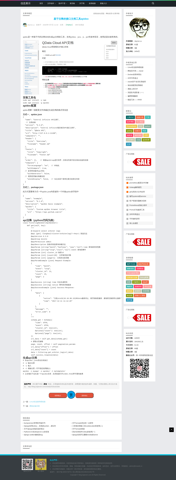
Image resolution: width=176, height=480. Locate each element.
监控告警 (146, 140)
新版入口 (103, 3)
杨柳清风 (130, 268)
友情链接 (92, 3)
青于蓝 (129, 300)
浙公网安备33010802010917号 (83, 472)
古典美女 (140, 268)
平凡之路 (147, 286)
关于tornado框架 (78, 429)
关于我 (81, 3)
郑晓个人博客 (140, 295)
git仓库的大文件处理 (137, 192)
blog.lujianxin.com (85, 475)
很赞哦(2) (58, 395)
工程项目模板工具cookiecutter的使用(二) (87, 426)
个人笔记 (140, 122)
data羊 (145, 282)
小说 (138, 140)
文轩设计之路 (132, 277)
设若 (128, 282)
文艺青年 (130, 140)
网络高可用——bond (135, 71)
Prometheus (131, 126)
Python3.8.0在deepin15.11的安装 (36, 432)
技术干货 (62, 3)
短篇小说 (140, 117)
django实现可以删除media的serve (85, 435)
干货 (148, 117)
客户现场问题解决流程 (137, 201)
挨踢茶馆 (138, 286)
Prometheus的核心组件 (138, 205)
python (147, 126)
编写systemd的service (137, 196)
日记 (140, 126)
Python (69, 25)
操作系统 (138, 135)
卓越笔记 (136, 282)
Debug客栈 (144, 277)
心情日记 (130, 117)
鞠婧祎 (129, 286)
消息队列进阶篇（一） (136, 92)
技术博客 (130, 122)
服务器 (129, 135)
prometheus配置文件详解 (138, 183)
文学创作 (50, 3)
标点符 (129, 295)
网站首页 (109, 13)
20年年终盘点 (133, 78)
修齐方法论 (131, 264)
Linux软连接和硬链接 (37, 402)
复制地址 (84, 395)
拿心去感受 (133, 223)
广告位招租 (139, 161)
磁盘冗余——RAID (135, 100)
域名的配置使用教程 (135, 85)
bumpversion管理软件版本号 (34, 423)
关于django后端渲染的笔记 (34, 429)
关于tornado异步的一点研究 (82, 423)
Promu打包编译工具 (136, 210)
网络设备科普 (35, 406)
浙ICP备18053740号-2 (64, 472)
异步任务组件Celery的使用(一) (83, 432)
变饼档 (137, 291)
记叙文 (137, 131)
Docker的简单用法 (134, 74)
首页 (41, 3)
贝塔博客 (146, 291)
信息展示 (26, 3)
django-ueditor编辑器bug (33, 435)
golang (129, 131)
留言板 (72, 3)
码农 (144, 131)
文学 (128, 144)
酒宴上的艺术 (133, 89)
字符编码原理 (134, 219)
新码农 (129, 291)
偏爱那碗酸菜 (133, 96)
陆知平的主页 (143, 264)
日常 (146, 135)
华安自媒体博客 (133, 273)
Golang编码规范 (135, 187)
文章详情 (116, 13)
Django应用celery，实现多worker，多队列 (40, 426)
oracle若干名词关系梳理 (137, 82)
